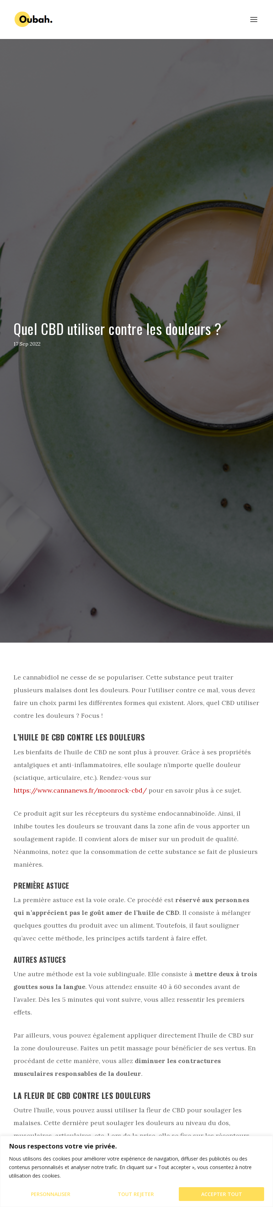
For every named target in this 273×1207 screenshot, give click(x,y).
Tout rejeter (136, 1194)
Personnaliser (50, 1194)
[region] (136, 1171)
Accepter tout (221, 1194)
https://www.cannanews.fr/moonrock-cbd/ (80, 790)
